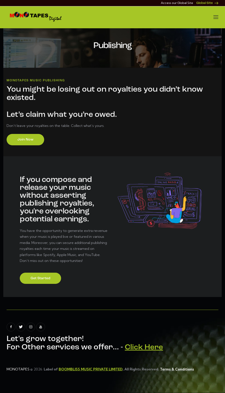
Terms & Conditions (177, 369)
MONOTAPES (18, 369)
